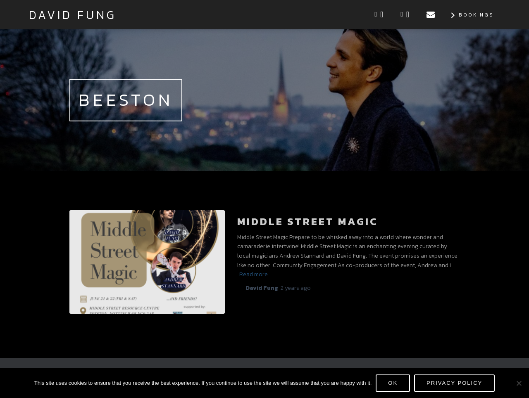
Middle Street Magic (307, 221)
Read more (253, 274)
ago (296, 288)
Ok (393, 383)
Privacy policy (454, 383)
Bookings (471, 15)
